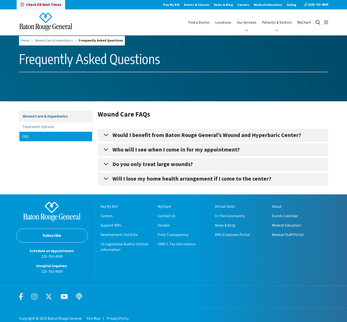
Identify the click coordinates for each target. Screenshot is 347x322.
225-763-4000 (52, 271)
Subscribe (52, 236)
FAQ (25, 136)
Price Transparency (173, 234)
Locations (223, 22)
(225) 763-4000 (316, 4)
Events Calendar (285, 216)
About (277, 206)
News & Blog (223, 5)
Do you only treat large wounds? (152, 164)
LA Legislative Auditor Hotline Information (125, 247)
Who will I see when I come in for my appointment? (176, 150)
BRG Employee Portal (232, 234)
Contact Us (166, 216)
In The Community (230, 216)
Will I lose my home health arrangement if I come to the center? (191, 179)
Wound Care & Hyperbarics (45, 116)
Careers (243, 5)
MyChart (304, 22)
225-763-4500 (52, 256)
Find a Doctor (199, 22)
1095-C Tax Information (177, 244)
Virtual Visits (225, 206)
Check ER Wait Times (40, 4)
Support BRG (111, 225)
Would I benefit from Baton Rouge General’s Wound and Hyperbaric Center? (206, 135)
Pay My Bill (171, 5)
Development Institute (119, 234)
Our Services (246, 22)
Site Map (93, 318)
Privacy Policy (118, 318)
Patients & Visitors (277, 22)
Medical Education (268, 5)
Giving (291, 5)
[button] (326, 22)
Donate (164, 225)
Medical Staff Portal (288, 234)
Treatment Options (38, 126)
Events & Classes (196, 5)
